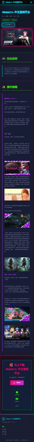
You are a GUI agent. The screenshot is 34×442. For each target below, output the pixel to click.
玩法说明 (4, 429)
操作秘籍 (4, 432)
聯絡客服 (12, 304)
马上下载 (4, 434)
